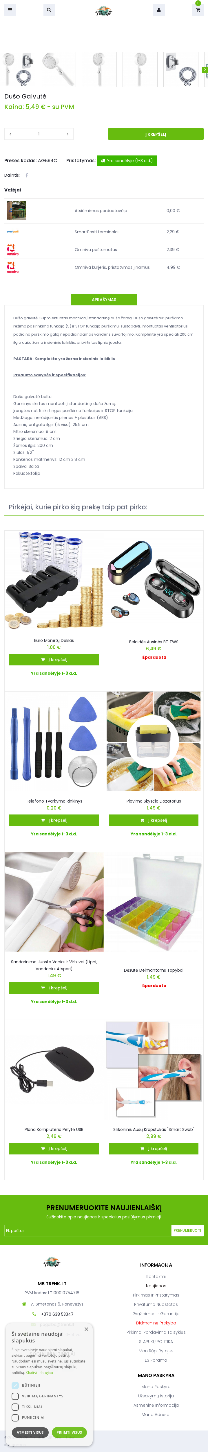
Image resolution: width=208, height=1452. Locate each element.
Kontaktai (156, 1276)
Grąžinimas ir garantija (156, 1314)
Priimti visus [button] (69, 1432)
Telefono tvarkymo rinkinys (54, 801)
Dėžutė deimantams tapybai (153, 970)
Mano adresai (156, 1414)
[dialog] (49, 1384)
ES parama (156, 1360)
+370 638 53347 (57, 1314)
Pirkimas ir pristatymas (156, 1295)
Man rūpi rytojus (156, 1351)
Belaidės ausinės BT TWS (153, 642)
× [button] (86, 1329)
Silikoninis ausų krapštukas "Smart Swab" (153, 1129)
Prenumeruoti (187, 1230)
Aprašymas (104, 299)
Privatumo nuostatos (156, 1304)
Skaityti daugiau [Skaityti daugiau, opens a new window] (39, 1372)
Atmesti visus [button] (30, 1432)
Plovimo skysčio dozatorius (154, 801)
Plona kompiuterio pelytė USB (54, 1129)
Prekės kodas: (20, 160)
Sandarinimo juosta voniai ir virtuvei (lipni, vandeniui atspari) (54, 965)
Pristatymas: (81, 160)
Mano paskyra (156, 1387)
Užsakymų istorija (156, 1396)
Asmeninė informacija (156, 1405)
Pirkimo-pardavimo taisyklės (156, 1332)
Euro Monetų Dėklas (54, 640)
